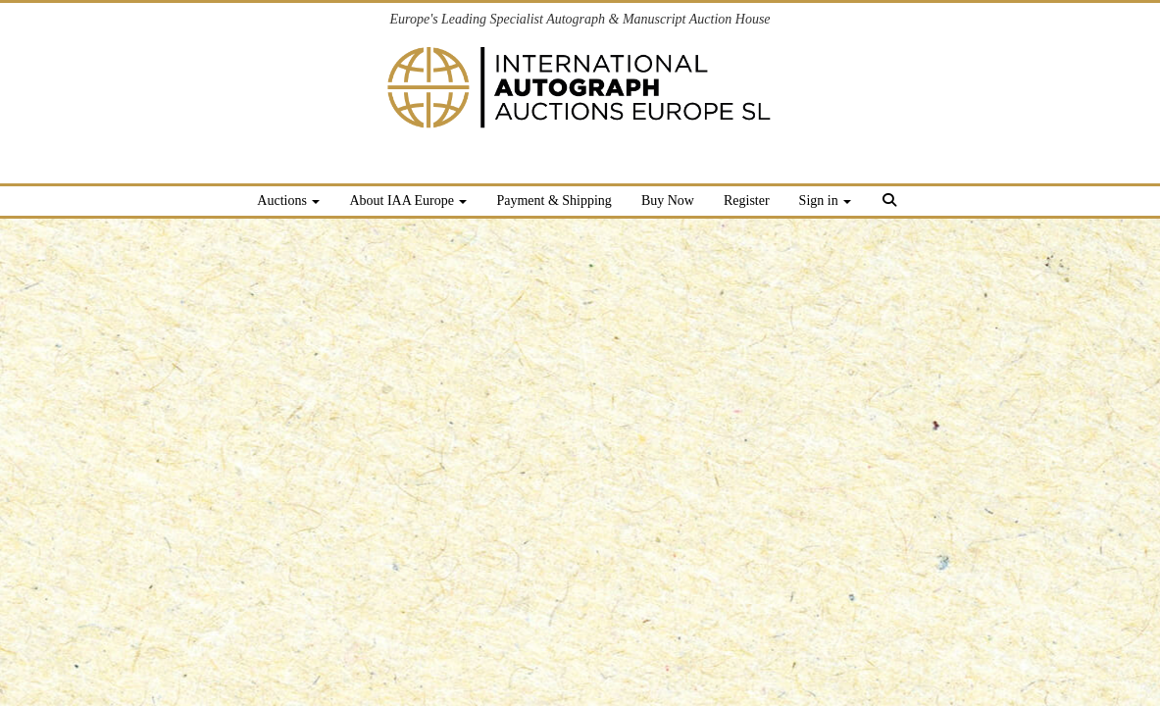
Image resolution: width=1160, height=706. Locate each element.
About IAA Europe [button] (408, 200)
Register (747, 200)
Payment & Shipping (553, 200)
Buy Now (667, 200)
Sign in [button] (825, 200)
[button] (892, 203)
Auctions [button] (288, 200)
